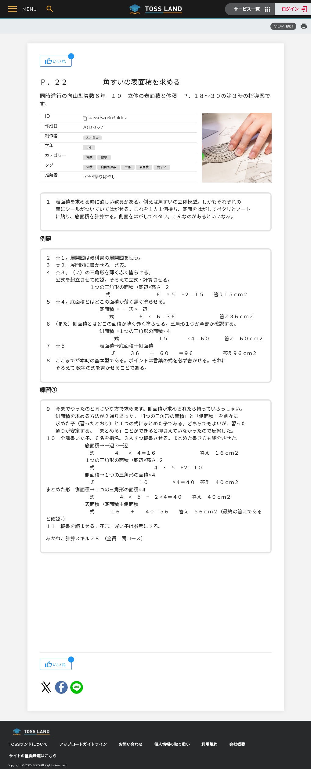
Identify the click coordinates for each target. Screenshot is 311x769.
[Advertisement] (156, 603)
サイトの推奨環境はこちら (32, 756)
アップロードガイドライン (83, 744)
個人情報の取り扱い (172, 744)
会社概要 (237, 744)
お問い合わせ (131, 744)
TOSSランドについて (28, 744)
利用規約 (209, 744)
